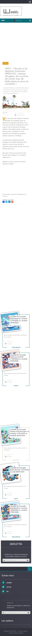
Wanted (5, 63)
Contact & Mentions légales (16, 633)
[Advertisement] (16, 43)
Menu (3, 20)
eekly (11, 12)
